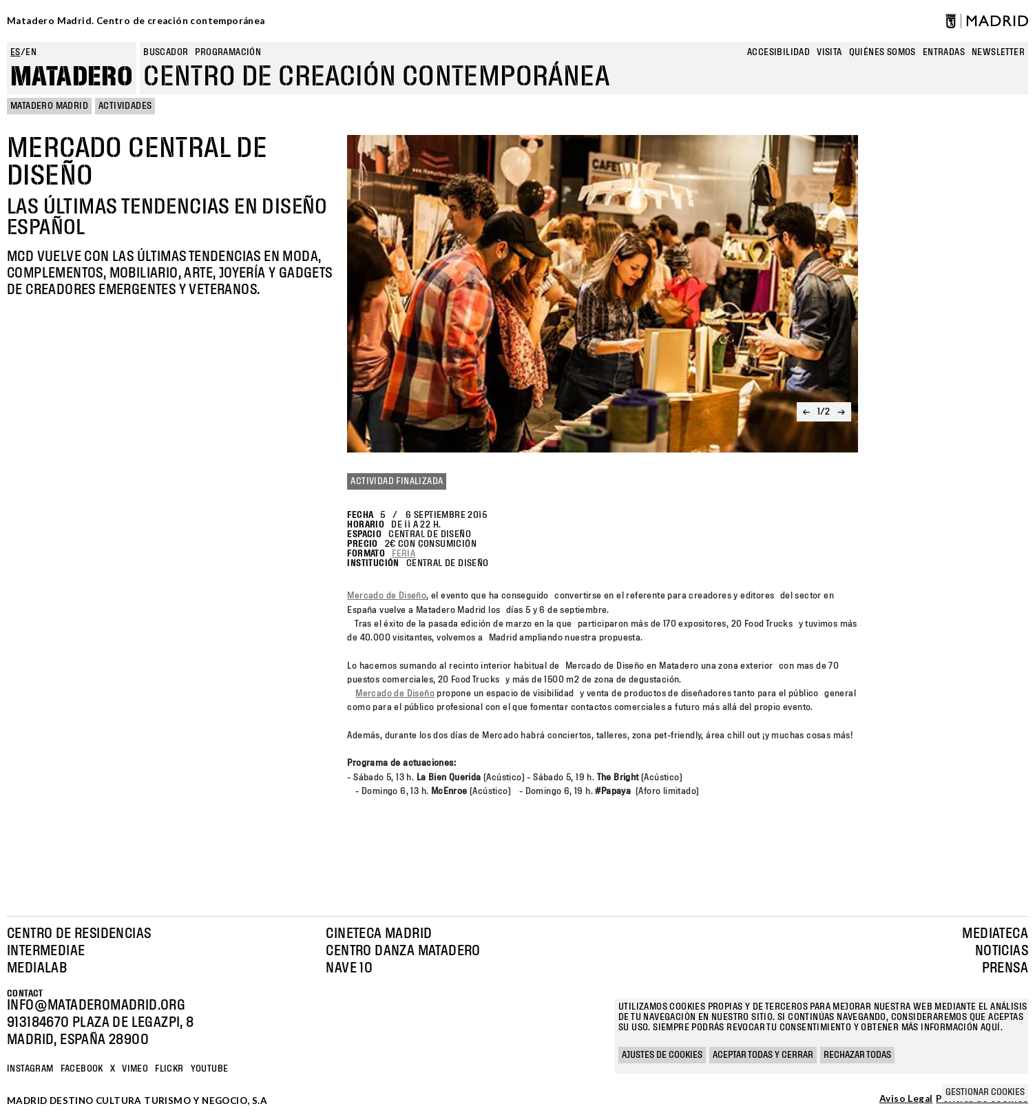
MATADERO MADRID (49, 106)
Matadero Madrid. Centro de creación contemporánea (136, 20)
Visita (829, 52)
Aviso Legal (905, 1099)
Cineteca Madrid (379, 934)
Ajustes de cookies (662, 1055)
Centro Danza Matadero (403, 951)
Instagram (30, 1069)
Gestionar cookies (985, 1092)
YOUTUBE (210, 1069)
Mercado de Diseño (386, 596)
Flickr (169, 1069)
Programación (228, 52)
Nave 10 (349, 968)
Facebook (82, 1069)
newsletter (998, 52)
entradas (944, 52)
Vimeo (135, 1069)
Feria (403, 554)
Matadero (71, 77)
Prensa (1005, 968)
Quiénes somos (882, 52)
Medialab (37, 968)
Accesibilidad (778, 52)
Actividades (124, 106)
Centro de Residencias (79, 934)
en (30, 52)
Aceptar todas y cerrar (763, 1055)
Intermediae (46, 951)
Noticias (1001, 951)
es (15, 52)
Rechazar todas (857, 1055)
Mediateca (995, 934)
